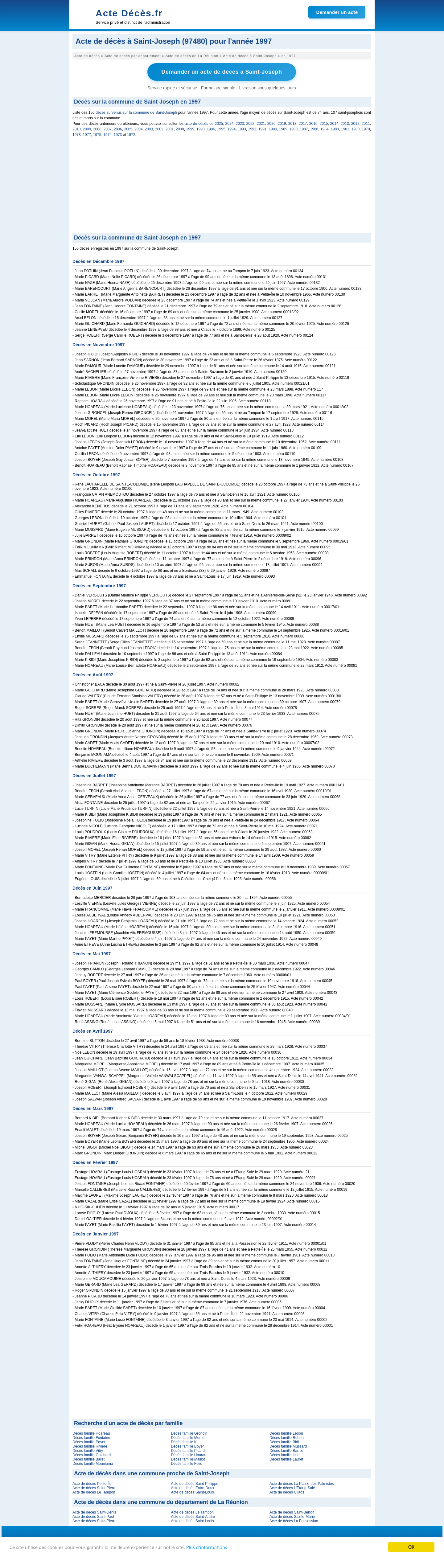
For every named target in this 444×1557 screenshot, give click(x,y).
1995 (221, 129)
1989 (283, 129)
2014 (334, 123)
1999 (190, 129)
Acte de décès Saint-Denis (94, 1512)
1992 (252, 129)
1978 (76, 135)
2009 (87, 129)
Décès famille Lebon (286, 1433)
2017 (303, 123)
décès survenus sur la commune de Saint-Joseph (136, 112)
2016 (313, 123)
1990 (273, 129)
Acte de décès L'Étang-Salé (292, 1488)
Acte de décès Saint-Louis (192, 1492)
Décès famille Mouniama (92, 1463)
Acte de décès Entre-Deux (192, 1488)
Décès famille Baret (88, 1459)
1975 (97, 135)
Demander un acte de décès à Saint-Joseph (221, 72)
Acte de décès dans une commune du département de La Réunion (161, 1502)
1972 (131, 135)
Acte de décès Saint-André (193, 1516)
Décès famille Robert (286, 1438)
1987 (304, 129)
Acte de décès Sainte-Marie (292, 1516)
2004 (138, 129)
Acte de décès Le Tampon (93, 1492)
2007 (108, 129)
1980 (356, 129)
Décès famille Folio (186, 1463)
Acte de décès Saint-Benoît (291, 1512)
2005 (128, 129)
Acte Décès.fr (129, 13)
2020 (271, 123)
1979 (366, 129)
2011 (366, 123)
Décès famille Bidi (284, 1442)
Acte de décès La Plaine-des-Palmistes (301, 1483)
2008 (97, 129)
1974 (107, 135)
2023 (240, 123)
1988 (294, 129)
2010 (76, 129)
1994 (232, 129)
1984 (324, 129)
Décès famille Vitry (87, 1450)
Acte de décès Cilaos (286, 1492)
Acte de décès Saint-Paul (93, 1516)
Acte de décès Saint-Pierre (94, 1488)
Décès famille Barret (286, 1450)
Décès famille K (183, 1442)
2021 (261, 123)
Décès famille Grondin (189, 1433)
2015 (324, 123)
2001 (170, 129)
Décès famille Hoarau (188, 1455)
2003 (149, 129)
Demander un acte (337, 12)
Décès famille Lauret (286, 1459)
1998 (200, 129)
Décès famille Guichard (91, 1455)
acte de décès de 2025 (204, 123)
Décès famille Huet (285, 1455)
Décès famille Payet (88, 1442)
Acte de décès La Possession (293, 1521)
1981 (345, 129)
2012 (355, 123)
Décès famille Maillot (188, 1459)
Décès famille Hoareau (91, 1433)
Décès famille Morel (187, 1438)
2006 (118, 129)
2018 (292, 123)
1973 (118, 135)
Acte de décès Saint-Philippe (194, 1483)
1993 (242, 129)
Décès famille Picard (187, 1450)
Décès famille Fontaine (91, 1438)
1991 (262, 129)
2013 (345, 123)
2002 (159, 129)
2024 (229, 123)
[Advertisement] (221, 187)
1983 (335, 129)
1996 (211, 129)
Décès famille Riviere (89, 1446)
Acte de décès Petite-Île (92, 1483)
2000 (180, 129)
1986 (314, 129)
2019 (282, 123)
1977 (87, 135)
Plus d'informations (206, 1547)
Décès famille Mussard (288, 1446)
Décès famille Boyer (187, 1446)
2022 (250, 123)
